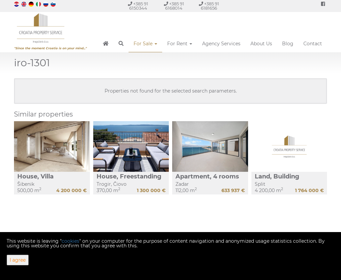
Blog (287, 44)
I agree (18, 260)
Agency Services (221, 44)
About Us (261, 44)
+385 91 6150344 (138, 6)
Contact (312, 44)
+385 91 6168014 (174, 6)
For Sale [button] (145, 44)
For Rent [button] (179, 44)
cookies (70, 241)
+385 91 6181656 (209, 6)
